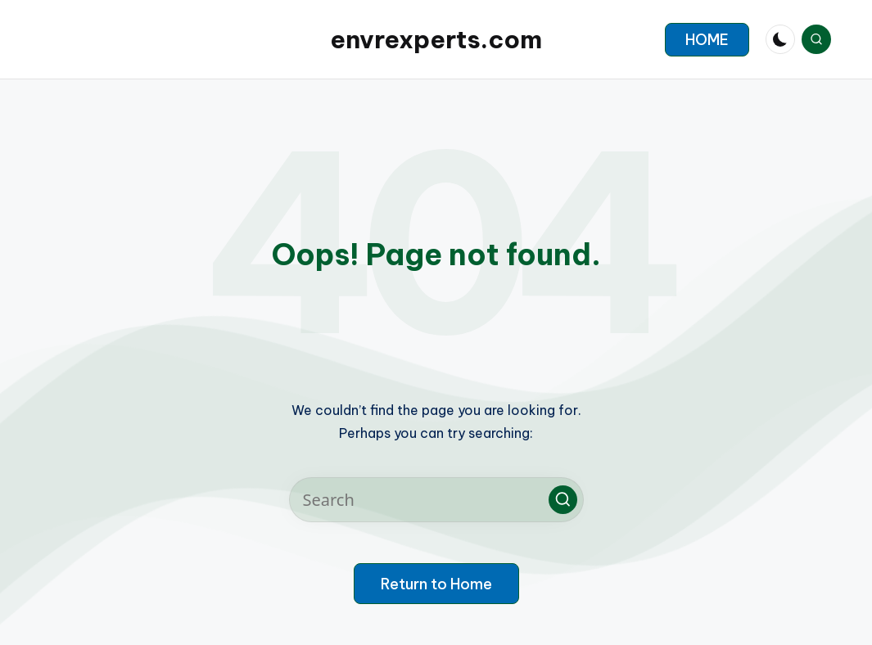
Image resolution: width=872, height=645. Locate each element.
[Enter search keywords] (436, 499)
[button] (707, 39)
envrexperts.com (436, 39)
